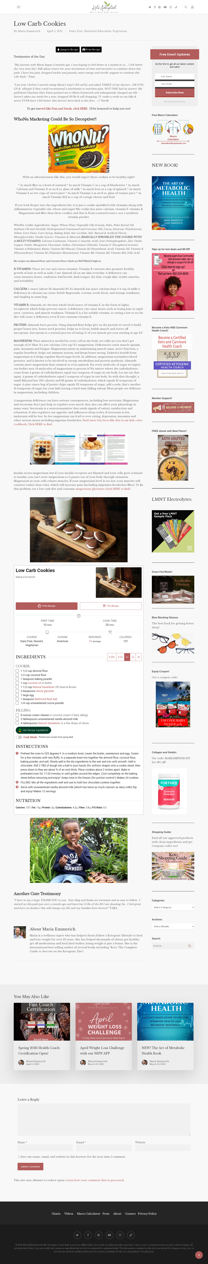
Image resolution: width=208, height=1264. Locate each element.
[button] (18, 7)
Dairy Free (76, 31)
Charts (56, 1213)
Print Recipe (91, 49)
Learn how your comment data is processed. (95, 1180)
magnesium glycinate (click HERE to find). (103, 488)
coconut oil (34, 682)
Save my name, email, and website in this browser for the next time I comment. (73, 1156)
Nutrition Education (97, 31)
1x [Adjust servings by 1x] (127, 657)
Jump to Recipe (67, 49)
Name (22, 1142)
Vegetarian (119, 31)
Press (106, 1213)
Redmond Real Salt (46, 699)
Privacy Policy (147, 1213)
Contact (130, 1213)
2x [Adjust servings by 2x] (133, 657)
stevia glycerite (45, 691)
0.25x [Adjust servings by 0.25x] (112, 657)
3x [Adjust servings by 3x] (138, 657)
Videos (68, 1213)
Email (81, 1142)
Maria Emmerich (29, 31)
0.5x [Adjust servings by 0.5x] (120, 657)
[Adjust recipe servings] (90, 641)
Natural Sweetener (44, 687)
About (117, 1213)
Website (140, 1142)
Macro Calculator (88, 1213)
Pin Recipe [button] (111, 605)
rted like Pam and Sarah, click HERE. (64, 108)
